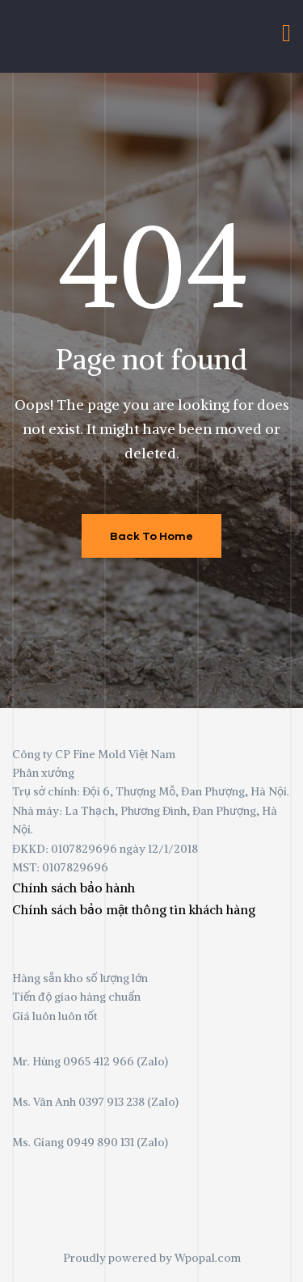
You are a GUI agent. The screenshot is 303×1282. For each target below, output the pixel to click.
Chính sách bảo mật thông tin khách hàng (133, 909)
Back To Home (151, 535)
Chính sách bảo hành (73, 887)
